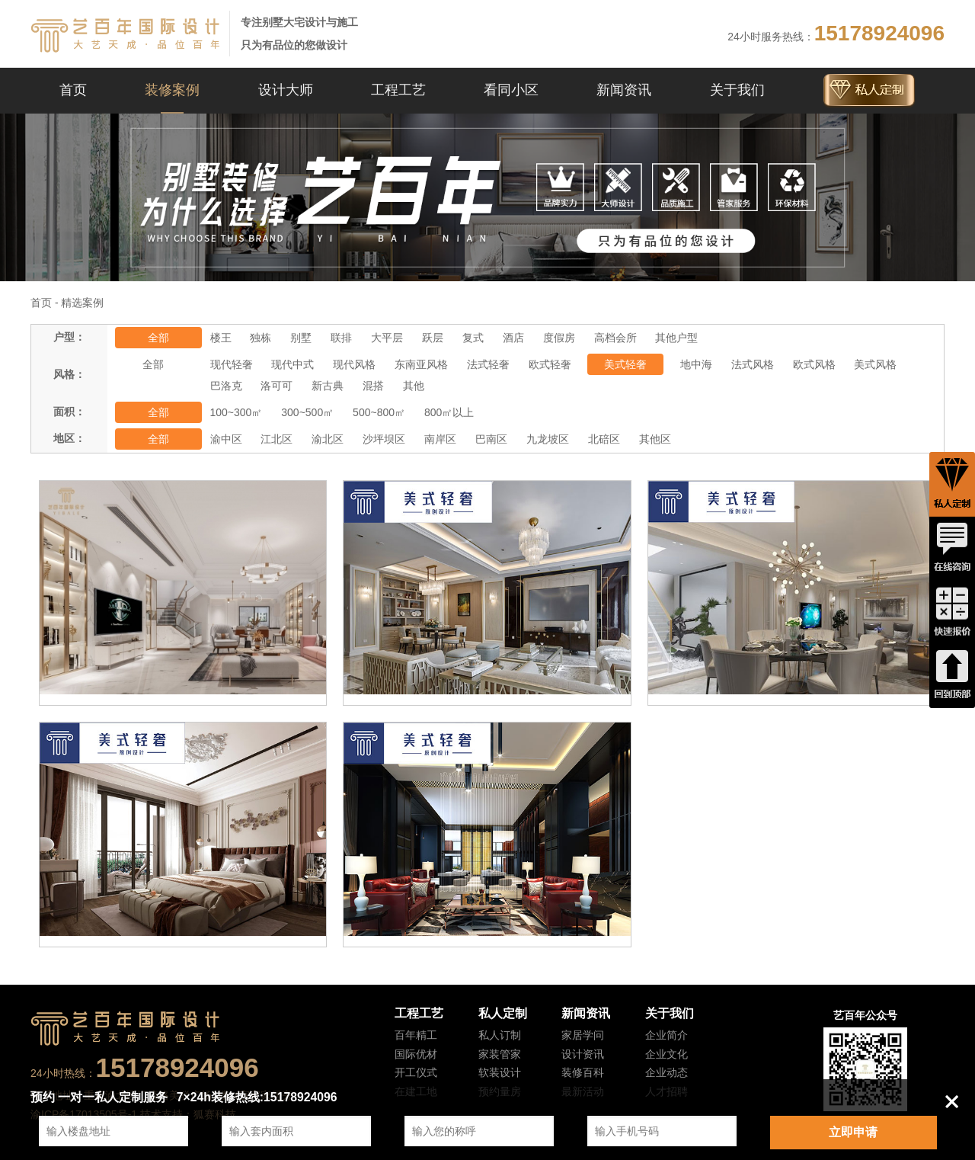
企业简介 (666, 1035)
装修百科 (582, 1072)
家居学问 (582, 1035)
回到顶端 (952, 676)
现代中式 (292, 364)
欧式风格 (814, 364)
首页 (73, 90)
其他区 (655, 439)
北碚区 (604, 439)
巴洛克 (226, 386)
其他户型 (676, 338)
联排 (341, 338)
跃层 (432, 338)
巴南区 (491, 439)
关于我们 (737, 90)
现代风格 (354, 364)
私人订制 (499, 1035)
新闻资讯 (623, 90)
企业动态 (666, 1072)
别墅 (301, 338)
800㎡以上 (449, 412)
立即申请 (853, 1132)
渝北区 (328, 439)
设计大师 (285, 90)
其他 (413, 386)
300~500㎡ (307, 412)
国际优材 (416, 1054)
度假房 (559, 338)
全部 (158, 338)
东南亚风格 (421, 364)
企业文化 (666, 1054)
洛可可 (276, 386)
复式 (473, 338)
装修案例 (172, 90)
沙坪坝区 (384, 439)
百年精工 (416, 1035)
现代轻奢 (231, 364)
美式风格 (875, 364)
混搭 (373, 386)
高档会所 (615, 338)
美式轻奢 (625, 364)
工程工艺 (398, 90)
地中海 (696, 364)
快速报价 (952, 612)
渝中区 (226, 439)
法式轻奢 (488, 364)
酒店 (513, 338)
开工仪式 (416, 1072)
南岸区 (440, 439)
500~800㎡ (379, 412)
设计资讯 (582, 1054)
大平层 (387, 338)
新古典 (328, 386)
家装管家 (499, 1054)
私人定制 (502, 1013)
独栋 (260, 338)
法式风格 (752, 364)
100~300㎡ (236, 412)
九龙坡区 (547, 439)
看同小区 (511, 90)
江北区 (276, 439)
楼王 (221, 338)
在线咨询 (952, 548)
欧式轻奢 (550, 364)
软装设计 (499, 1072)
